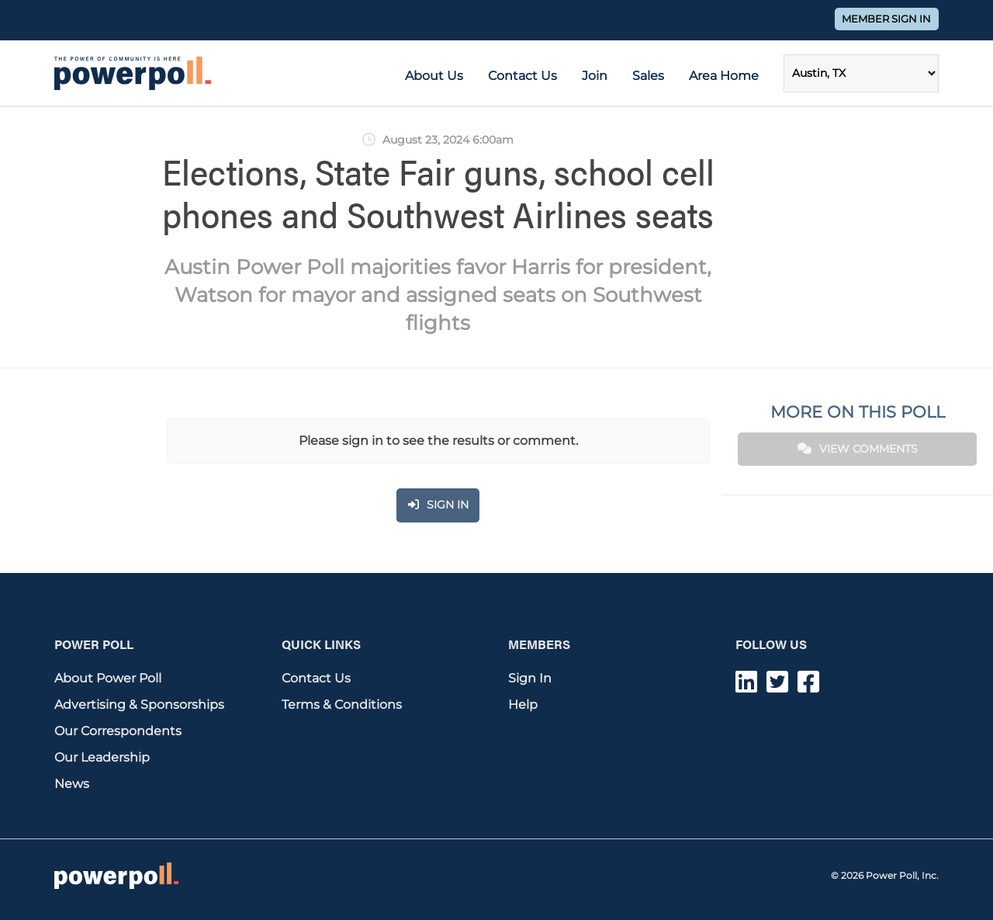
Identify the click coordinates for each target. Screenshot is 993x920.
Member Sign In (886, 19)
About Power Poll (107, 678)
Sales (648, 75)
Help (523, 704)
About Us (434, 75)
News (71, 783)
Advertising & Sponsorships (139, 704)
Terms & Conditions (342, 704)
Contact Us (522, 75)
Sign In (530, 678)
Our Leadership (102, 757)
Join (594, 75)
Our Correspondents (118, 731)
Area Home (724, 75)
